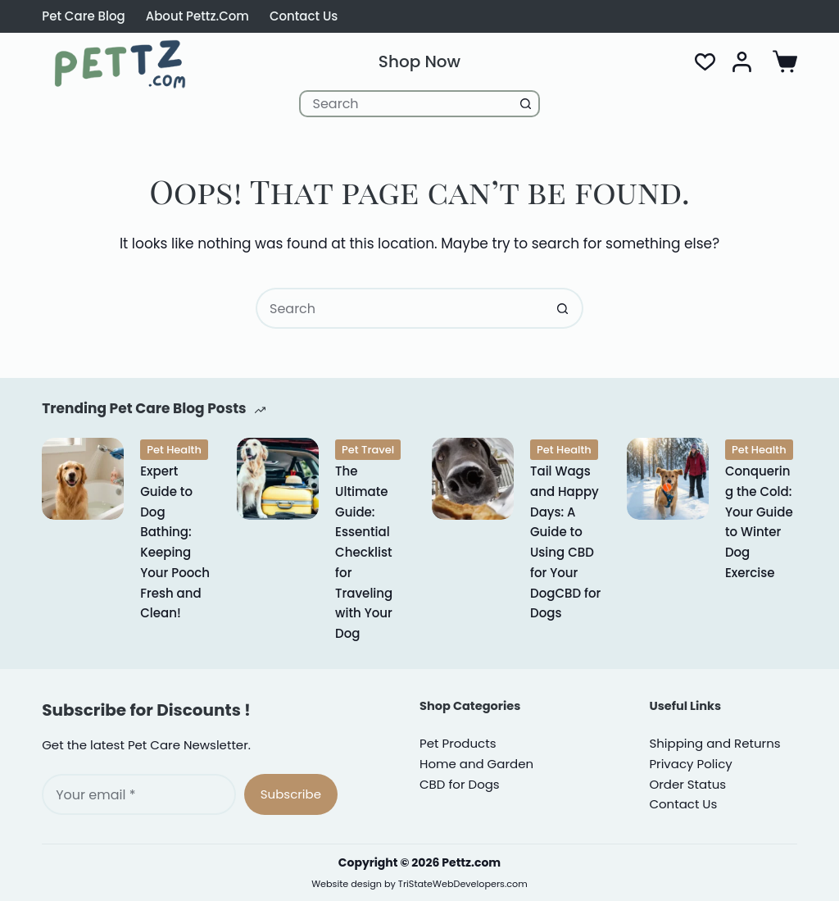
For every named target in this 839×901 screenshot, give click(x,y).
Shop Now (419, 61)
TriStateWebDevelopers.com (463, 883)
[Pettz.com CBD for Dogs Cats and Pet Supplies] (120, 64)
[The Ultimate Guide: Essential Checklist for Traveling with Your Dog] (278, 479)
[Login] (742, 62)
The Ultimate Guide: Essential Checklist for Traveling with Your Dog (363, 552)
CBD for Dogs (460, 784)
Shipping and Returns (714, 743)
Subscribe (291, 794)
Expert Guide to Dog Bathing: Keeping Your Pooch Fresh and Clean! (175, 541)
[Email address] (139, 794)
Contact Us (304, 16)
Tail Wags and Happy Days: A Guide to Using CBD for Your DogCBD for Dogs (565, 541)
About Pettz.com (197, 16)
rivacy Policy (690, 763)
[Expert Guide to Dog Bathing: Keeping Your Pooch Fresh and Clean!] (83, 479)
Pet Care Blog (83, 16)
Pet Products (458, 743)
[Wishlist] (705, 62)
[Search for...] (406, 103)
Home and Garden (476, 763)
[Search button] (526, 103)
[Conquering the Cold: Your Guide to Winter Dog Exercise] (668, 479)
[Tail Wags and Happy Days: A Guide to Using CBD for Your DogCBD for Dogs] (473, 479)
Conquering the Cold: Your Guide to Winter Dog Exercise (759, 521)
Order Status (687, 784)
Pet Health (174, 449)
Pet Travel (368, 449)
